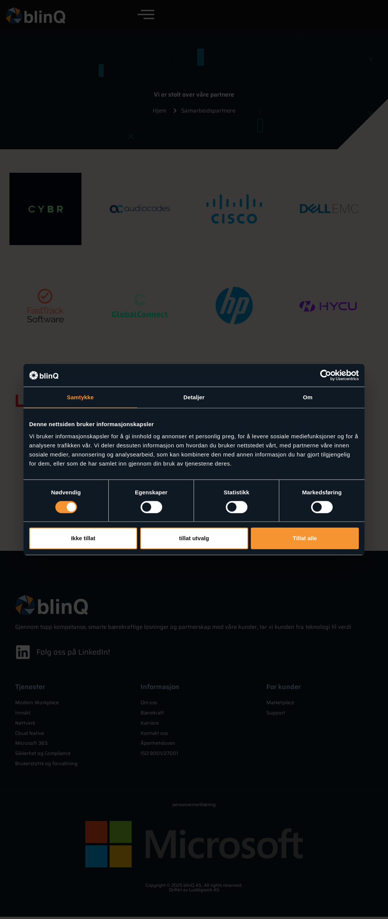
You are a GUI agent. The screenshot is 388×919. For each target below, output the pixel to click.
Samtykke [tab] (80, 397)
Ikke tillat (83, 538)
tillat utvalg (194, 538)
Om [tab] (307, 397)
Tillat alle (305, 538)
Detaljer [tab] (194, 397)
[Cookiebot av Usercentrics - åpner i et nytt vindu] (326, 375)
